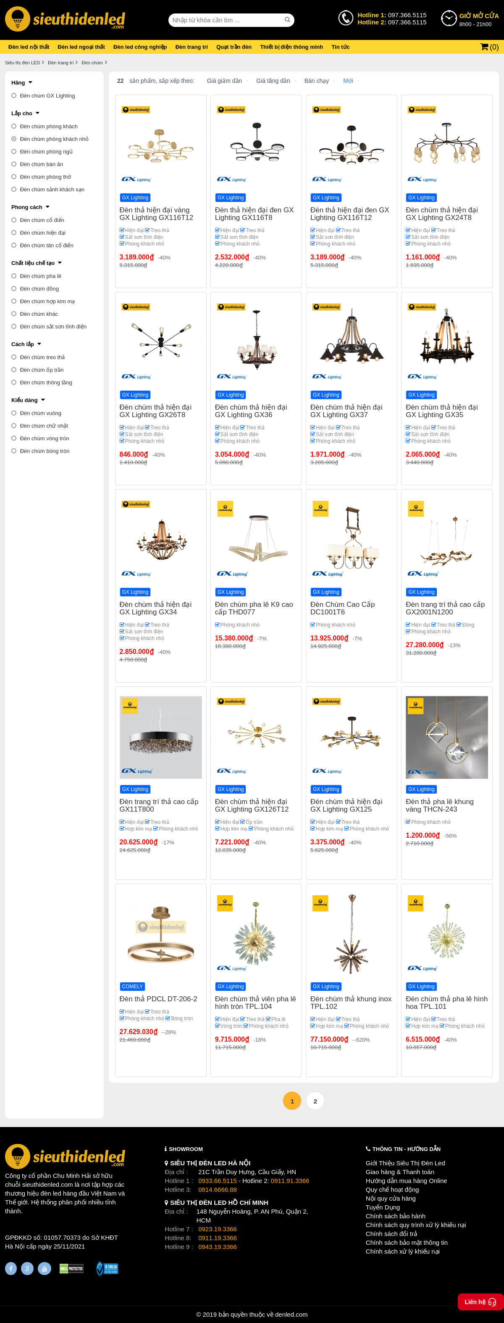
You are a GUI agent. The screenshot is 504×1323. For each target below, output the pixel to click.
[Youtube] (44, 1268)
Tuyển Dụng (383, 1207)
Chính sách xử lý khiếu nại (403, 1251)
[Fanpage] (11, 1268)
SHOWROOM (186, 1149)
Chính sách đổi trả (391, 1233)
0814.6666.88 (217, 1189)
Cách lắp (22, 344)
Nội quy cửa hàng (391, 1198)
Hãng (18, 82)
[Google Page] (27, 1268)
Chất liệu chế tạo (33, 263)
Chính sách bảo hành (395, 1216)
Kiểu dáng (24, 400)
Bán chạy (316, 80)
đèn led (51, 1193)
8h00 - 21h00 (479, 19)
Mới (348, 80)
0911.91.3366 (290, 1180)
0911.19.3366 (217, 1237)
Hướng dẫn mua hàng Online (406, 1180)
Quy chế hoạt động (392, 1189)
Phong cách (26, 207)
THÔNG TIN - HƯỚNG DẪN (407, 1149)
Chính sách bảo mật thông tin (407, 1242)
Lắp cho (21, 113)
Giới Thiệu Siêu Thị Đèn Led (405, 1163)
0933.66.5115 (217, 1180)
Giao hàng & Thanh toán (400, 1171)
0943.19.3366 (217, 1246)
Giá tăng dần (273, 80)
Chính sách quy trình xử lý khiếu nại (416, 1224)
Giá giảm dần (224, 80)
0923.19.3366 (217, 1229)
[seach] (288, 20)
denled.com (291, 1314)
